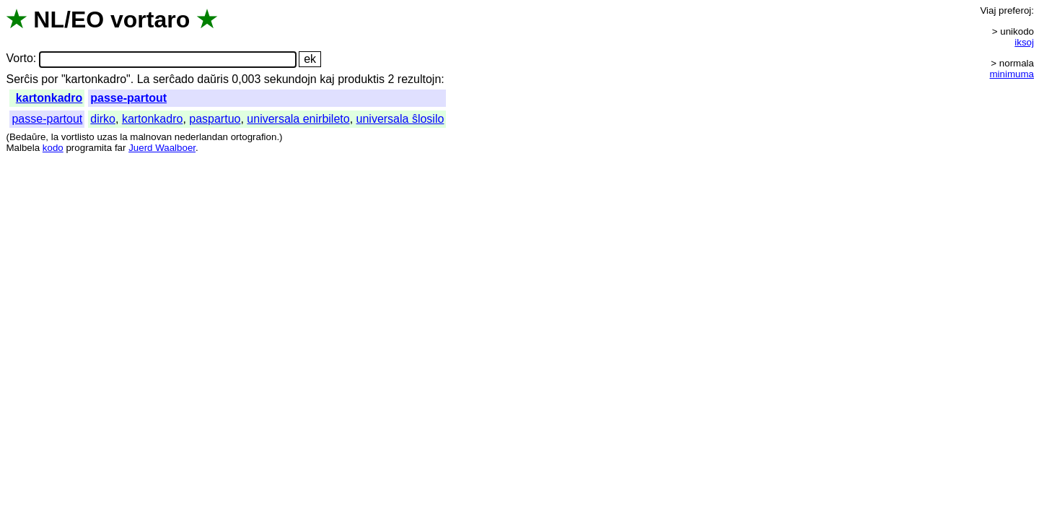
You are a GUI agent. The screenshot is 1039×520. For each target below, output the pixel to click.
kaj (327, 79)
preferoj (1015, 10)
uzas (107, 136)
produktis (361, 79)
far (120, 147)
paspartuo (214, 119)
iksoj (1024, 42)
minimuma (1012, 74)
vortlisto (78, 136)
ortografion (254, 136)
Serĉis (22, 79)
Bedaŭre (27, 136)
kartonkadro (49, 98)
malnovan (151, 136)
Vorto (19, 59)
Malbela (23, 147)
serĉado (173, 79)
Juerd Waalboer (162, 147)
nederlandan (201, 136)
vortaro (150, 19)
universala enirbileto (298, 119)
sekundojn (290, 79)
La (143, 79)
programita (89, 147)
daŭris (213, 79)
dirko (102, 119)
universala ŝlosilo (400, 119)
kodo (53, 147)
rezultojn (419, 79)
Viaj (988, 10)
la (54, 136)
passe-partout (128, 98)
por (49, 79)
